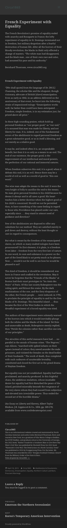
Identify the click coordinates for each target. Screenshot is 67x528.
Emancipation (20, 471)
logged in (23, 487)
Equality (30, 471)
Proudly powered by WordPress (18, 524)
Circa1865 (12, 7)
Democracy (9, 471)
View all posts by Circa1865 (16, 458)
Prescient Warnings (13, 473)
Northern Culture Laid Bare (44, 471)
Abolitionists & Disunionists (46, 468)
